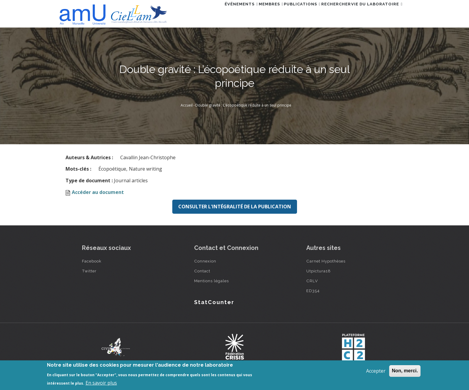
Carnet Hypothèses (325, 261)
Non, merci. (405, 370)
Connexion (205, 261)
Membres (247, 13)
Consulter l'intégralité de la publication (234, 206)
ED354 (313, 290)
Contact (202, 270)
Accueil (187, 105)
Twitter (89, 270)
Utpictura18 (318, 270)
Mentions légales (211, 280)
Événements (211, 13)
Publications (285, 13)
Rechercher (326, 13)
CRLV (312, 280)
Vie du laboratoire (373, 13)
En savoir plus (101, 383)
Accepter (376, 371)
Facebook (91, 261)
